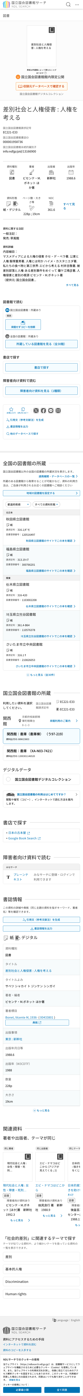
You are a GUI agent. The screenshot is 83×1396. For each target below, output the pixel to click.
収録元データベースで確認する (41, 86)
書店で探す (41, 367)
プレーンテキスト (20, 876)
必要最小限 (22, 1390)
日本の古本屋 (19, 832)
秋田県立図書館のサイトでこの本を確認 (51, 541)
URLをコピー (23, 410)
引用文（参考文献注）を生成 (25, 420)
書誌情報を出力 (17, 426)
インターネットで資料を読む (19, 1344)
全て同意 (62, 1390)
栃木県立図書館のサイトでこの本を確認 (51, 606)
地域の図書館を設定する (53, 493)
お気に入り (11, 410)
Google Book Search (24, 838)
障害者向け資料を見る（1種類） (41, 391)
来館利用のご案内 (64, 721)
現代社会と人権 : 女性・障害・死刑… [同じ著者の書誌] (16, 1187)
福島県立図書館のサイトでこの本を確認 (51, 571)
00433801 (46, 1017)
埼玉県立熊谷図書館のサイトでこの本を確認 (49, 636)
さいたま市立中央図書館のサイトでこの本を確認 (46, 666)
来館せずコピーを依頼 (23, 324)
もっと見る (20, 1220)
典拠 (37, 1022)
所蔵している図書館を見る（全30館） (41, 344)
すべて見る (69, 206)
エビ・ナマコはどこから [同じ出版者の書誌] (50, 1187)
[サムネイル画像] (17, 1167)
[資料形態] (46, 504)
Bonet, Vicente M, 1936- (21, 1017)
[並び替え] (18, 504)
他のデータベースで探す (22, 434)
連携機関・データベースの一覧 (59, 476)
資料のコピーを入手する (17, 1350)
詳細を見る (14, 1379)
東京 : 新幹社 (13, 1039)
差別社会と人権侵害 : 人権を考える (28, 970)
